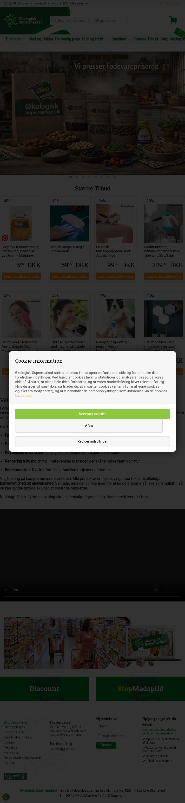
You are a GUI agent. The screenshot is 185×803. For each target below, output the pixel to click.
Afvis (89, 426)
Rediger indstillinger (93, 441)
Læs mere (23, 395)
